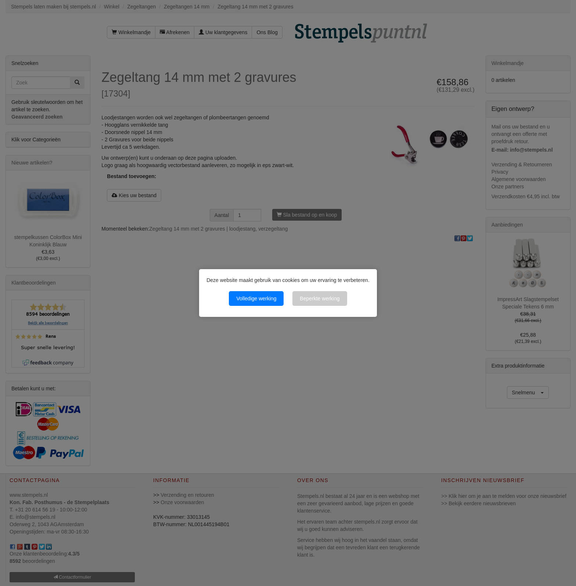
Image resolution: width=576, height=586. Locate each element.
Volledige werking (256, 298)
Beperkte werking (319, 298)
